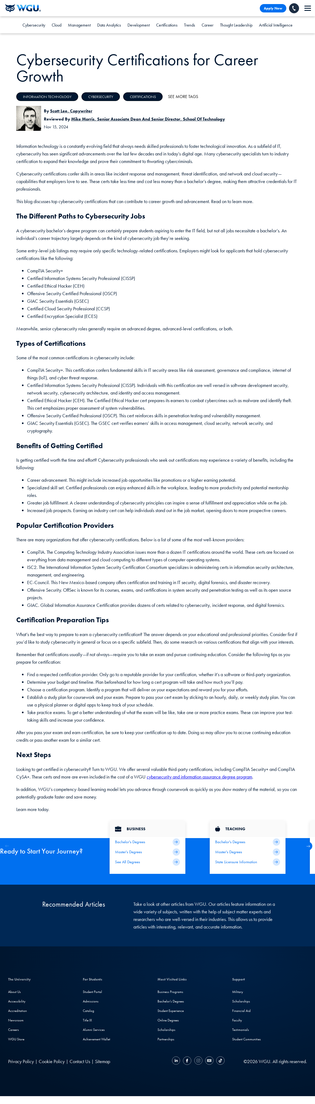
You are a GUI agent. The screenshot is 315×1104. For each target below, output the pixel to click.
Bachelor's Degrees (171, 1001)
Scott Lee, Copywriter (71, 111)
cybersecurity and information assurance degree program (199, 777)
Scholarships (166, 1029)
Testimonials (240, 1029)
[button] (308, 846)
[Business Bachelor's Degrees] (147, 842)
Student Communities (246, 1039)
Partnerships (166, 1039)
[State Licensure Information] (247, 862)
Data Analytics (109, 25)
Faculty (237, 1020)
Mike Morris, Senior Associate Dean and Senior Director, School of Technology (148, 119)
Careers (13, 1029)
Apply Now (273, 8)
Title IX (87, 1020)
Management (79, 25)
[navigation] (307, 8)
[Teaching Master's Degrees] (247, 852)
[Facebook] (187, 1061)
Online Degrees (168, 1020)
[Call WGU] (294, 8)
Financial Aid (241, 1010)
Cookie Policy (52, 1061)
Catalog (88, 1010)
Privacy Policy (21, 1061)
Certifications (167, 25)
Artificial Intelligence (276, 25)
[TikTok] (220, 1061)
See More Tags (183, 96)
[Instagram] (198, 1061)
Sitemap (102, 1061)
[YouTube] (209, 1061)
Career (208, 25)
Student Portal (92, 991)
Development (138, 25)
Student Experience (171, 1010)
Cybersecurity (33, 25)
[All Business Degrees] (147, 862)
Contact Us (80, 1061)
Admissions (91, 1001)
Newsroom (16, 1020)
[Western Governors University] (23, 8)
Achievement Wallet (96, 1039)
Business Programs (170, 991)
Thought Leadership (236, 25)
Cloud (56, 25)
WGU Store (16, 1039)
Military (237, 991)
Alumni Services (94, 1029)
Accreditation (17, 1010)
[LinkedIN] (177, 1061)
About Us (14, 991)
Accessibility (16, 1001)
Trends (189, 25)
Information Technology (47, 96)
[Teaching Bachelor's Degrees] (247, 842)
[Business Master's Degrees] (147, 852)
